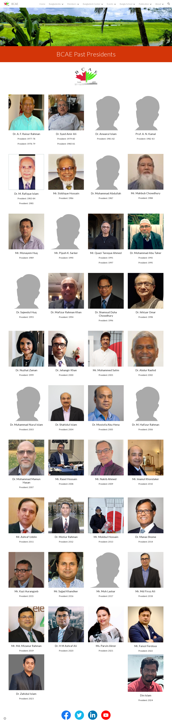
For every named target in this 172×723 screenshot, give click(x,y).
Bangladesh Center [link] (91, 4)
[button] (168, 4)
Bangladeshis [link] (55, 4)
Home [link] (42, 4)
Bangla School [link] (126, 4)
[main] (86, 54)
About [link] (158, 4)
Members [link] (71, 4)
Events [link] (110, 4)
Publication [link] (144, 4)
